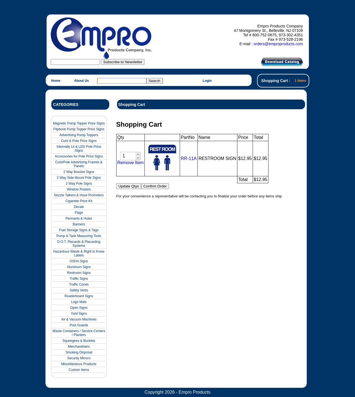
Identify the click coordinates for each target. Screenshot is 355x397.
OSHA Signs (79, 261)
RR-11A (189, 158)
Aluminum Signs (79, 267)
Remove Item (130, 162)
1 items (300, 81)
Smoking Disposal (78, 352)
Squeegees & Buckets (78, 341)
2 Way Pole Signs (79, 183)
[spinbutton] (128, 156)
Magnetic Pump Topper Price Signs (79, 123)
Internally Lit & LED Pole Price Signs (79, 148)
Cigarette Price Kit (78, 201)
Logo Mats (79, 302)
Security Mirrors (78, 358)
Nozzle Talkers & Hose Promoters (79, 195)
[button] (138, 154)
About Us (81, 81)
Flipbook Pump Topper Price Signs (78, 129)
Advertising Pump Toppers (78, 135)
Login (207, 81)
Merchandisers (79, 346)
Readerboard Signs (79, 296)
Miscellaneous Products (79, 364)
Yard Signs (79, 313)
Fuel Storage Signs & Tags (78, 230)
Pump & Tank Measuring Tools (78, 236)
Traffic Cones (79, 284)
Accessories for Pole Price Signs (79, 156)
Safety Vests (79, 290)
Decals (79, 207)
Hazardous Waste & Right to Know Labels (78, 253)
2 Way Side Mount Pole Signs (79, 178)
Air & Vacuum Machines (79, 319)
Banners (79, 224)
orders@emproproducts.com (278, 44)
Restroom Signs (79, 273)
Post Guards (79, 325)
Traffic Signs (79, 279)
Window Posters (79, 189)
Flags (79, 213)
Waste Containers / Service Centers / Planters (78, 333)
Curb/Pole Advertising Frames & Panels (79, 164)
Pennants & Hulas (78, 218)
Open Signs (79, 308)
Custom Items (79, 370)
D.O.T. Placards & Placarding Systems (78, 244)
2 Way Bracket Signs (79, 172)
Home (55, 81)
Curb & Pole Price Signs (79, 141)
